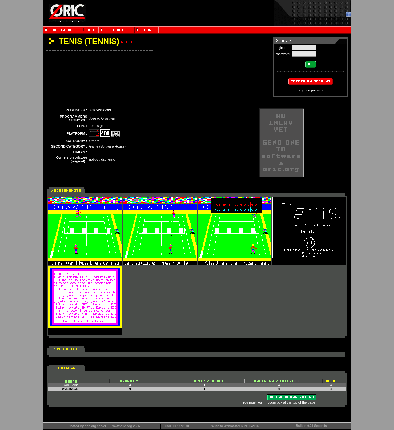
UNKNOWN (100, 110)
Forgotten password (310, 90)
